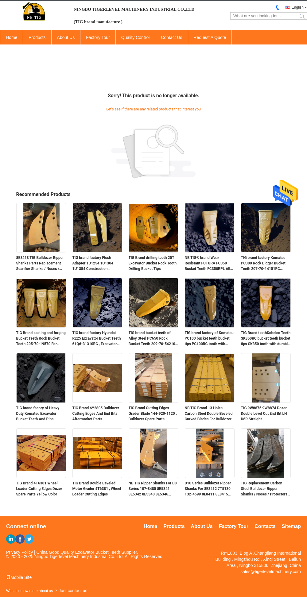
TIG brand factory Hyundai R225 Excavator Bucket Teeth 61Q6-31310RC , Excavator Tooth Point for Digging (96, 339)
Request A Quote (210, 37)
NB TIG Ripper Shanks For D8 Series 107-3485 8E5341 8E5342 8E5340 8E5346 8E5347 (153, 489)
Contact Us (171, 37)
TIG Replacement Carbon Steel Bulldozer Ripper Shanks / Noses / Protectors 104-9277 (264, 489)
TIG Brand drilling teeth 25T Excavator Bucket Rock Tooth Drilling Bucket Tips (153, 263)
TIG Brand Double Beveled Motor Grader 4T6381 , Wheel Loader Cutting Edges (96, 488)
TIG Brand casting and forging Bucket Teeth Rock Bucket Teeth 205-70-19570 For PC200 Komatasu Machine (41, 339)
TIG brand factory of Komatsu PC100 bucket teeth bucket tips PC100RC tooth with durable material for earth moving (209, 339)
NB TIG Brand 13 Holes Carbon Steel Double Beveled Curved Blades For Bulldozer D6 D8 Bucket (209, 414)
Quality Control (135, 37)
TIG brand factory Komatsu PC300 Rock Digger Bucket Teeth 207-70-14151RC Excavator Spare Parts (263, 264)
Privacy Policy (19, 552)
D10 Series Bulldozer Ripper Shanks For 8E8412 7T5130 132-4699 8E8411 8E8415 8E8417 (208, 489)
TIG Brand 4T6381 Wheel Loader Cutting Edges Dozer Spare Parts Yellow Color (39, 488)
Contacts (265, 526)
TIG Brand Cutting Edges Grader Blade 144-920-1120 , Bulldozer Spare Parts (153, 413)
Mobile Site (19, 577)
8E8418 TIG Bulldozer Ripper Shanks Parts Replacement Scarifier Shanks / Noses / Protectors (40, 264)
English (298, 7)
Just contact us (73, 590)
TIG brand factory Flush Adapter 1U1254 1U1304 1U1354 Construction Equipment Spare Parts (93, 264)
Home (11, 37)
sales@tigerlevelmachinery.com (270, 571)
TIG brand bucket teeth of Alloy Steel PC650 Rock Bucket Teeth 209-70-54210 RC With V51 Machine (152, 339)
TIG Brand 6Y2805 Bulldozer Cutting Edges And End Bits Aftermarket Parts (95, 413)
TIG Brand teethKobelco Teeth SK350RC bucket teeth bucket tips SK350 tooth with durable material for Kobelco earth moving (266, 339)
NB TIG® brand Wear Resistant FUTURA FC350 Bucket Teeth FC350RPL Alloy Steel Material (209, 264)
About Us (66, 37)
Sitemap (291, 526)
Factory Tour (98, 37)
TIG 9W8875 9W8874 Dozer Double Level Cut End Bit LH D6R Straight (264, 413)
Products (37, 37)
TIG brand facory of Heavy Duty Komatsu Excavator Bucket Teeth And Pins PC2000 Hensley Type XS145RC (38, 414)
